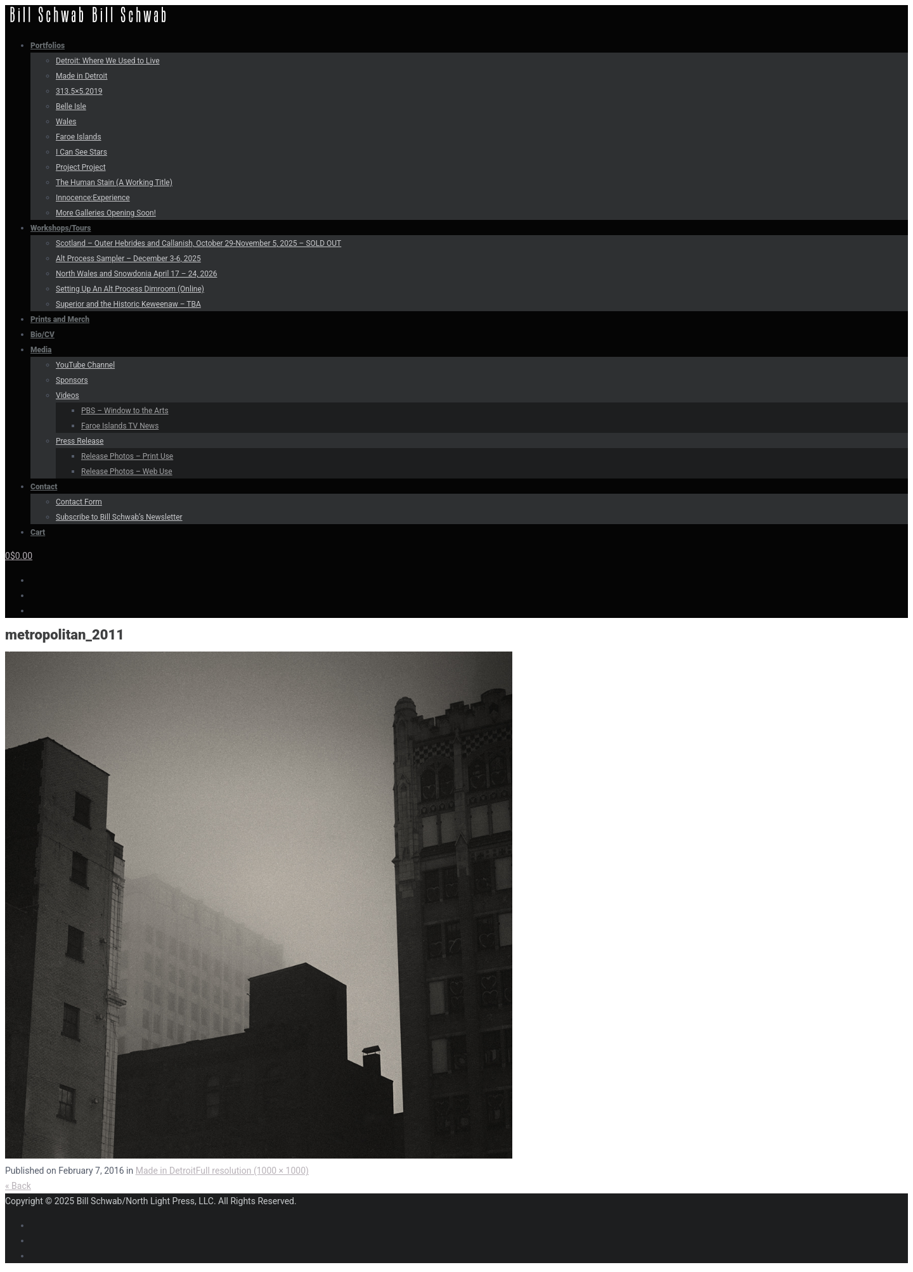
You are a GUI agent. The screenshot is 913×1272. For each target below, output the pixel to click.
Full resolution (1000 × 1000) (252, 1171)
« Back (18, 1186)
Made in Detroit (166, 1171)
